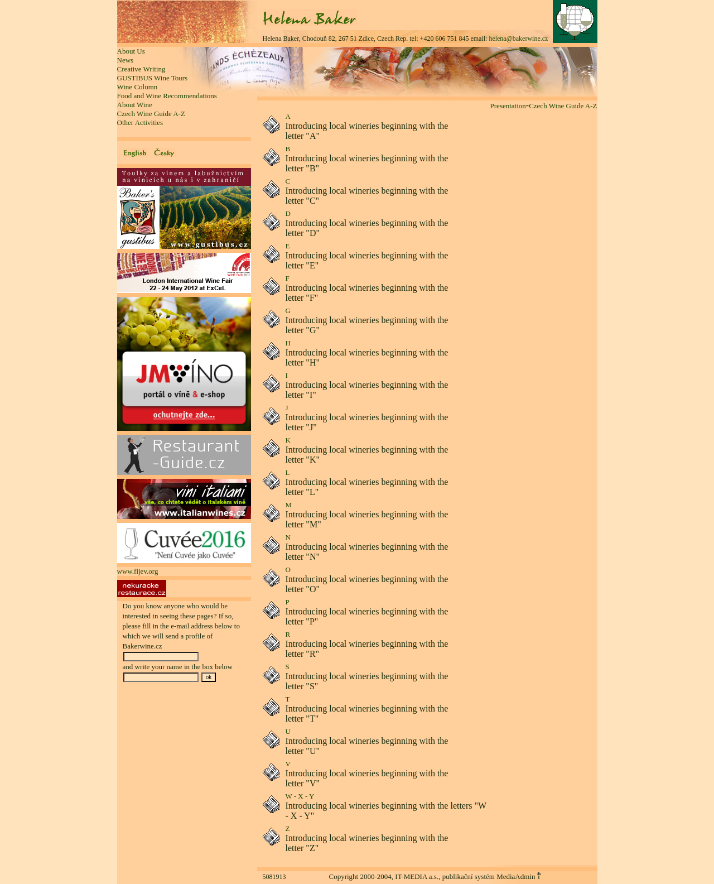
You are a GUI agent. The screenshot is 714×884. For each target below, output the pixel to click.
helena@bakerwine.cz (518, 38)
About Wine (134, 104)
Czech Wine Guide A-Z (151, 113)
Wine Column (137, 87)
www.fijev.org (137, 571)
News (125, 60)
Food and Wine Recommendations (167, 96)
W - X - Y (300, 796)
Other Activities (140, 122)
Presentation (508, 106)
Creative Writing (141, 69)
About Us (131, 51)
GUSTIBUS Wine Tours (152, 78)
